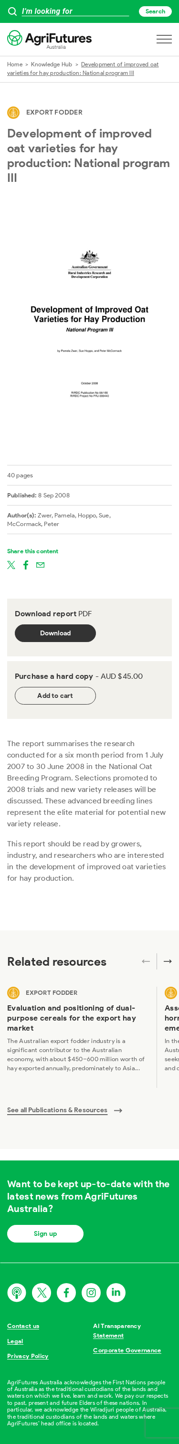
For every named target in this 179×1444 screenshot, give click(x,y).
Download (55, 633)
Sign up (45, 1234)
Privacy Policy (28, 1356)
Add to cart (55, 696)
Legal (15, 1341)
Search (155, 11)
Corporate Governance (127, 1350)
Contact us (23, 1325)
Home (14, 64)
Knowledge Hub (51, 64)
